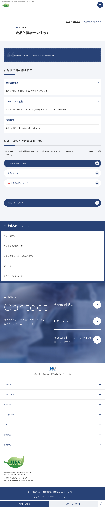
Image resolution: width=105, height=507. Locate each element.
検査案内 (76, 22)
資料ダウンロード (73, 504)
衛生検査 (7, 266)
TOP (68, 22)
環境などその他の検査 (13, 276)
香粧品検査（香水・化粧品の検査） (19, 256)
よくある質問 (9, 415)
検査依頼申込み (64, 304)
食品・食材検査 (10, 236)
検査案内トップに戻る (16, 203)
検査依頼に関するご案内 (17, 163)
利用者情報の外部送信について (54, 492)
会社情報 (7, 435)
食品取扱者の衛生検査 (13, 246)
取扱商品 (7, 445)
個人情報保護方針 (34, 492)
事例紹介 (7, 404)
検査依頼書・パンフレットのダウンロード (72, 339)
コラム (6, 425)
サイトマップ (72, 492)
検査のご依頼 (9, 394)
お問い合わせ (24, 504)
